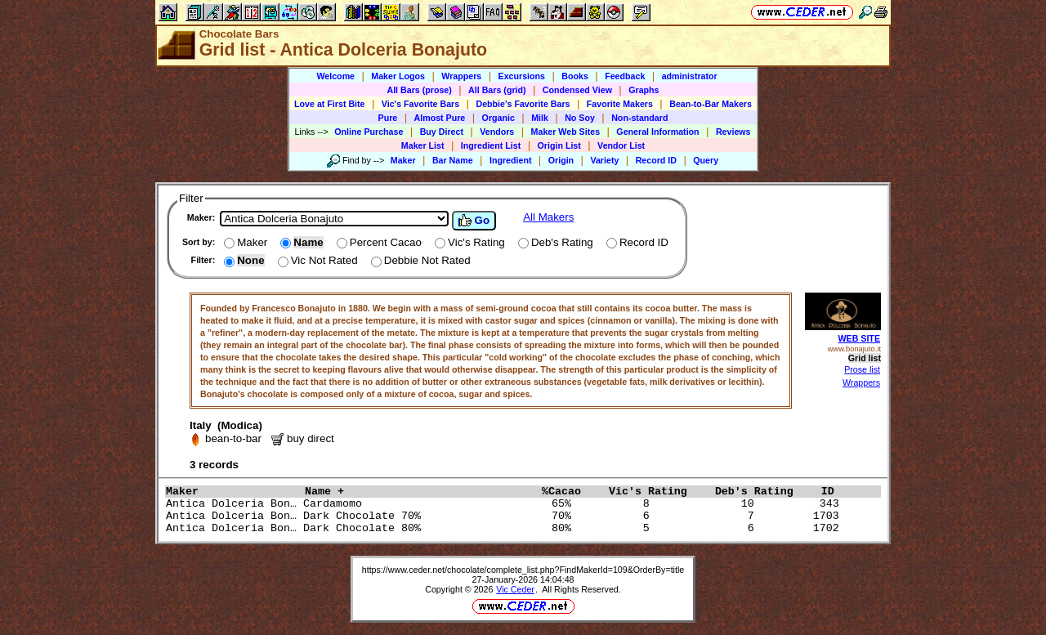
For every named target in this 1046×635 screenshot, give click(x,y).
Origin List (559, 145)
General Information (657, 131)
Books (574, 76)
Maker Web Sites (566, 131)
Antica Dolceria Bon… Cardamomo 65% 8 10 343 (506, 504)
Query (705, 160)
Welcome (335, 76)
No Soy (580, 118)
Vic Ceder (515, 589)
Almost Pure (440, 118)
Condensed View (577, 90)
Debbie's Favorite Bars (523, 104)
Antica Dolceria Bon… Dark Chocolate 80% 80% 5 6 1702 (506, 528)
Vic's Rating (658, 491)
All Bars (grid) (496, 90)
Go (473, 220)
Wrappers (461, 76)
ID (834, 491)
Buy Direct (441, 131)
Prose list (862, 369)
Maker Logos (398, 76)
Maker (403, 160)
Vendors (497, 131)
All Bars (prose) (419, 90)
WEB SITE (859, 338)
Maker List (423, 145)
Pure (388, 118)
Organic (498, 118)
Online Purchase (368, 131)
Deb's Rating (764, 491)
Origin (561, 160)
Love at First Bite (329, 104)
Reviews (733, 131)
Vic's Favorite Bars (420, 104)
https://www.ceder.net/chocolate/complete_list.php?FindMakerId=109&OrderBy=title (523, 570)
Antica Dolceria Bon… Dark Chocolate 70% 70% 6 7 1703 (506, 516)
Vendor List (621, 145)
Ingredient (510, 160)
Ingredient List (491, 145)
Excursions (521, 76)
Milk (539, 118)
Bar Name (452, 160)
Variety (604, 160)
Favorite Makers (620, 104)
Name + (419, 491)
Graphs (643, 90)
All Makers (548, 217)
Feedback (625, 76)
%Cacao (571, 491)
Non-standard (639, 118)
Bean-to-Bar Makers (710, 104)
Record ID (656, 160)
